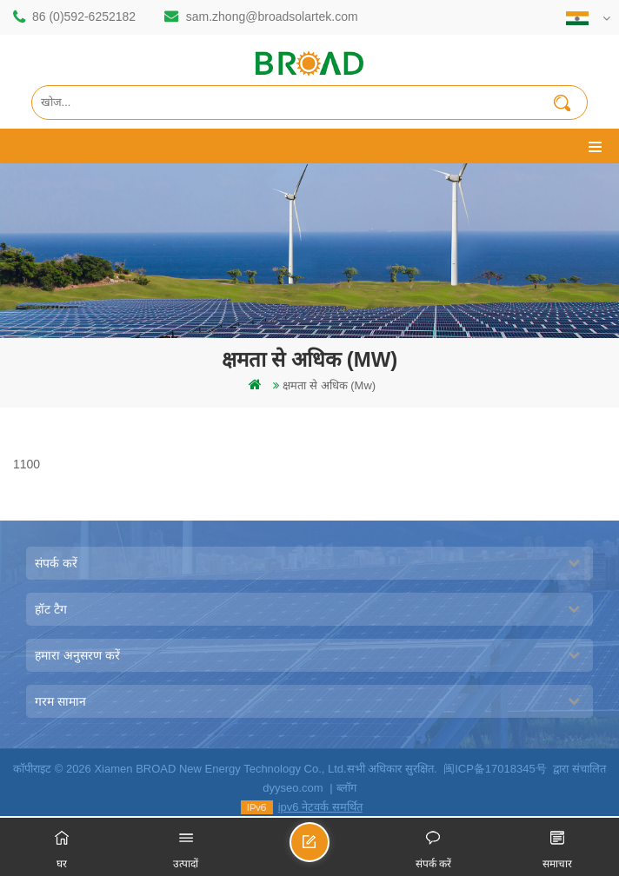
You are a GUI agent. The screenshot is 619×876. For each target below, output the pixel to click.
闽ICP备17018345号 (495, 768)
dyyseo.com (293, 787)
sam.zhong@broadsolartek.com (272, 16)
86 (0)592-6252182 (84, 16)
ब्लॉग (346, 787)
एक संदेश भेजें (328, 849)
